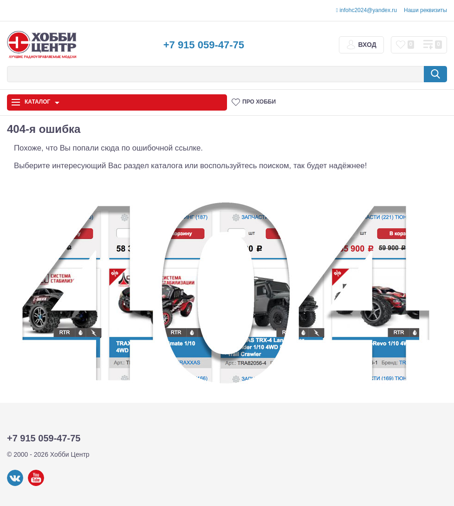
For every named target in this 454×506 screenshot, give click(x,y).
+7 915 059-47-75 (203, 45)
